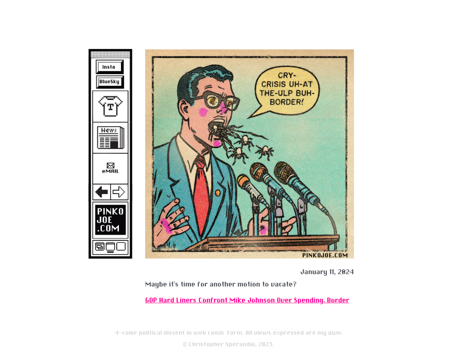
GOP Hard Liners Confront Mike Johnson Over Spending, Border (247, 300)
